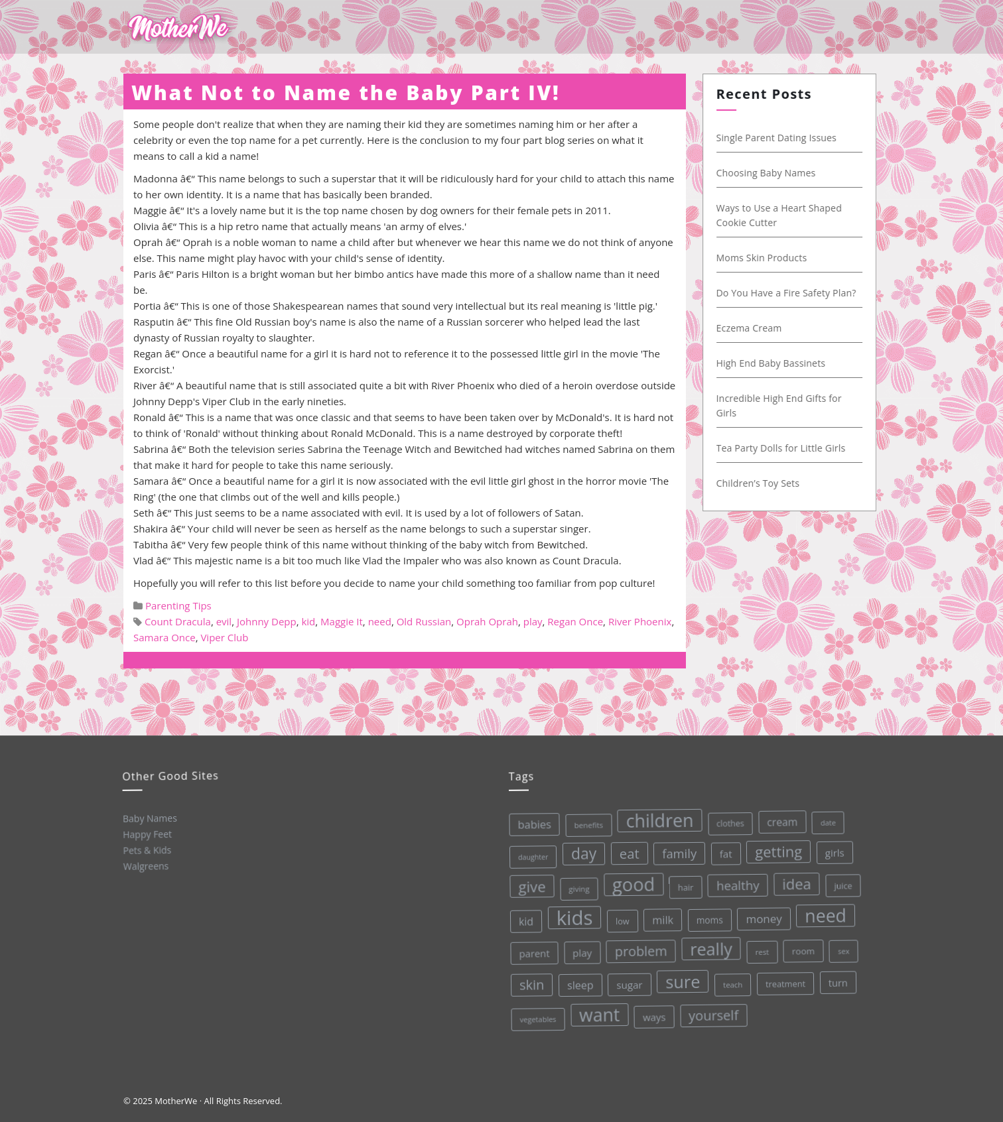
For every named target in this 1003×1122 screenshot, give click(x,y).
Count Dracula (178, 621)
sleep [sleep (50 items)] (579, 983)
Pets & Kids (146, 850)
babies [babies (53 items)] (531, 824)
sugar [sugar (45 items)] (629, 982)
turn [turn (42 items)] (837, 977)
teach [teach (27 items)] (732, 980)
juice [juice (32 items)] (840, 880)
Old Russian (424, 621)
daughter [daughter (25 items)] (530, 856)
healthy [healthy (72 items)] (735, 882)
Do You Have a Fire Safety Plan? (795, 292)
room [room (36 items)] (801, 946)
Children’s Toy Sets (767, 483)
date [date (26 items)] (824, 817)
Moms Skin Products (770, 257)
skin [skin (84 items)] (530, 984)
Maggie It (341, 621)
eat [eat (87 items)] (626, 851)
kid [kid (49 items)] (524, 921)
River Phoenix (640, 621)
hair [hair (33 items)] (683, 884)
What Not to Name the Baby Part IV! (345, 92)
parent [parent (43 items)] (532, 953)
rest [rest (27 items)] (761, 947)
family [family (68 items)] (676, 850)
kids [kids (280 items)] (572, 916)
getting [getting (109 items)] (775, 847)
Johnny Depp (267, 621)
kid (308, 621)
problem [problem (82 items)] (639, 948)
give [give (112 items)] (529, 885)
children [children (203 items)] (656, 818)
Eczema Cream (758, 328)
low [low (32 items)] (621, 919)
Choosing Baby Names (775, 172)
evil (224, 621)
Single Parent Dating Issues (785, 137)
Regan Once (575, 621)
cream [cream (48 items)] (779, 817)
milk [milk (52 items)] (660, 917)
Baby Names (148, 817)
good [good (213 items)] (631, 883)
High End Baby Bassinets (780, 363)
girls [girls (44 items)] (831, 847)
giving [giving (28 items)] (576, 887)
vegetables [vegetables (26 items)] (537, 1018)
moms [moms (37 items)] (707, 916)
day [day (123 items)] (581, 852)
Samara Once (164, 637)
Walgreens (145, 866)
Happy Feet (146, 834)
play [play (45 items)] (581, 951)
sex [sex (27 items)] (842, 945)
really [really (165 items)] (709, 946)
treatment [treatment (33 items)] (784, 979)
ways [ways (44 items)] (653, 1014)
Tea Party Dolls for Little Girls (789, 448)
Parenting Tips (178, 605)
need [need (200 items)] (823, 910)
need (379, 621)
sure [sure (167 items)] (681, 978)
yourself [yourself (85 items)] (713, 1011)
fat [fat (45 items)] (722, 850)
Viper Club (224, 637)
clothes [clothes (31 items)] (726, 820)
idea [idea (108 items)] (794, 879)
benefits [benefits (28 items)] (585, 823)
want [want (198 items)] (599, 1013)
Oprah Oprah (487, 621)
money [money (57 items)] (762, 914)
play (533, 621)
